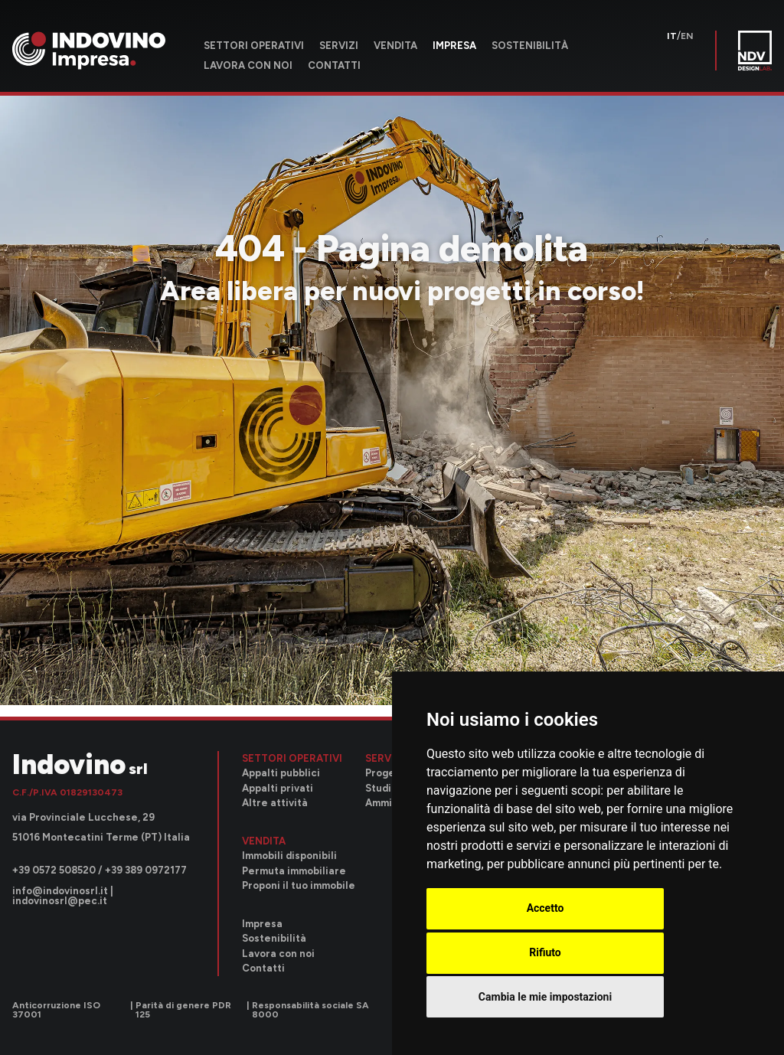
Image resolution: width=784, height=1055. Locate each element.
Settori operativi (254, 46)
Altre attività (275, 802)
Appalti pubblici (281, 773)
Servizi (338, 46)
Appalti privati (277, 788)
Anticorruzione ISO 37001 (56, 1010)
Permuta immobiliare (294, 871)
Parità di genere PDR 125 (183, 1010)
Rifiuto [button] (545, 952)
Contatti (334, 65)
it (672, 36)
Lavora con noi (248, 65)
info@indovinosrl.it (60, 891)
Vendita (395, 46)
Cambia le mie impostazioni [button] (545, 997)
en (687, 36)
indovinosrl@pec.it (59, 900)
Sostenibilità (530, 46)
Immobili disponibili (289, 855)
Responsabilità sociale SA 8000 (310, 1010)
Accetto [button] (545, 908)
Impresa (454, 46)
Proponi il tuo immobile (298, 885)
